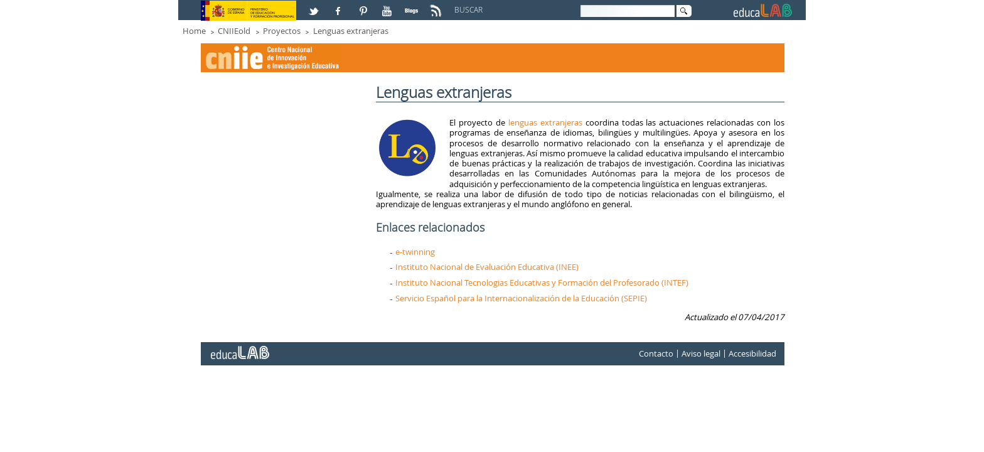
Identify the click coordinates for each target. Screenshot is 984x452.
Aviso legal (701, 353)
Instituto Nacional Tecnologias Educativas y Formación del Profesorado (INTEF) (541, 282)
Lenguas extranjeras (350, 30)
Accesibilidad (752, 353)
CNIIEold (234, 30)
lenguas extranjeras (545, 122)
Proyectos (282, 30)
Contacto (656, 353)
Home (194, 30)
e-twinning (415, 251)
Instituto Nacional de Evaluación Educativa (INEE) (487, 266)
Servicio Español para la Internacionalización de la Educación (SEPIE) (521, 298)
